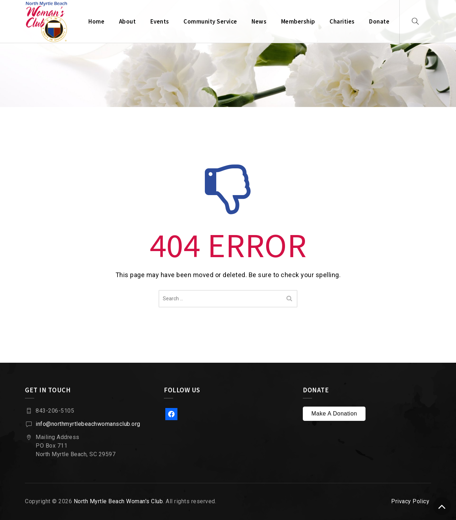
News (259, 21)
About (127, 21)
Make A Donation (334, 414)
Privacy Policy (410, 501)
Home (96, 21)
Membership (298, 21)
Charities (342, 21)
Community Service (210, 21)
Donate (379, 21)
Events (159, 21)
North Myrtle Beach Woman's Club (118, 501)
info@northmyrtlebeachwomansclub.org (88, 423)
